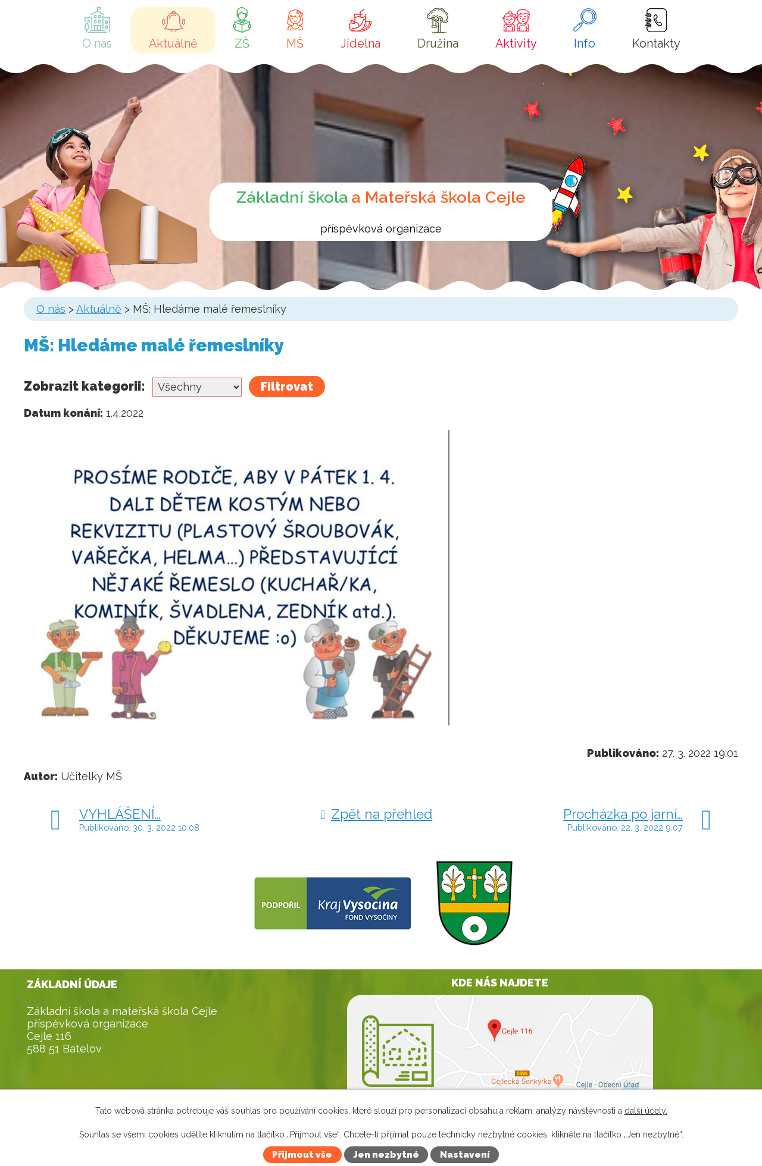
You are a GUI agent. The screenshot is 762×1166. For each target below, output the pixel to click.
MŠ (295, 43)
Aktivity (516, 43)
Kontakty (656, 43)
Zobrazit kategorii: (84, 386)
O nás (97, 43)
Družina (437, 43)
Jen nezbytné (386, 1154)
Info (584, 43)
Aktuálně (173, 43)
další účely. (645, 1110)
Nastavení (465, 1154)
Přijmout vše (302, 1154)
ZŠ (242, 43)
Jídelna (360, 43)
